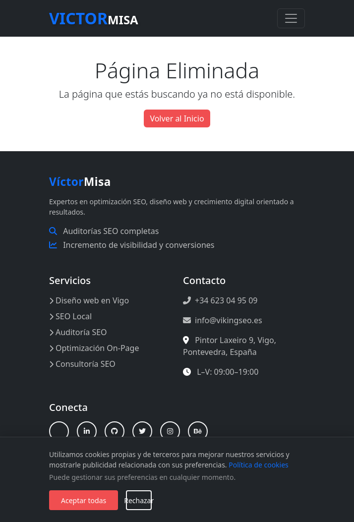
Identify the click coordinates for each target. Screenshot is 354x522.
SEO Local (70, 316)
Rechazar (139, 500)
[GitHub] (114, 431)
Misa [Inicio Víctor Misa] (80, 181)
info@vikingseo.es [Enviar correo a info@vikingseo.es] (222, 320)
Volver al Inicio (177, 118)
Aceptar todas (83, 500)
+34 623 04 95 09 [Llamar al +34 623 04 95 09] (220, 300)
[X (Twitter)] (142, 431)
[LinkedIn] (87, 431)
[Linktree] (59, 431)
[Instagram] (170, 431)
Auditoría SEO (78, 332)
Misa (93, 18)
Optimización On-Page (94, 348)
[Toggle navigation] (291, 18)
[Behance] (198, 431)
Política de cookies (259, 464)
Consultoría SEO (82, 363)
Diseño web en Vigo (89, 300)
